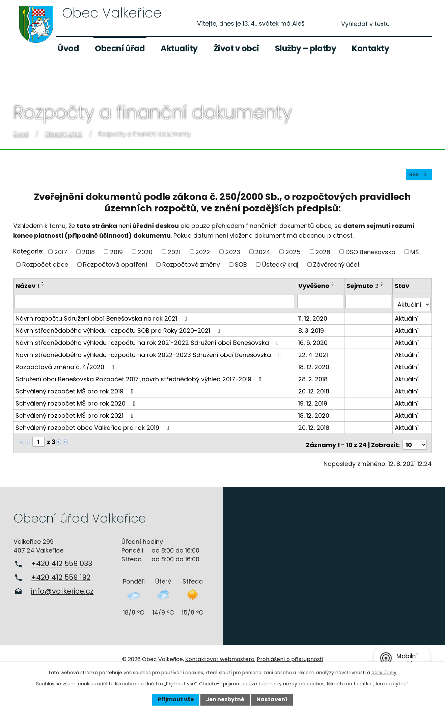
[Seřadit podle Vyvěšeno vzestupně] (334, 287)
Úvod (68, 48)
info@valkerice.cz (62, 589)
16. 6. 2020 (314, 343)
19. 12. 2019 (314, 404)
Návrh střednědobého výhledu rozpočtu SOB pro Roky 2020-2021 (119, 331)
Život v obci (236, 48)
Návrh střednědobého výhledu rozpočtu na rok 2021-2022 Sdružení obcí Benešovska (148, 343)
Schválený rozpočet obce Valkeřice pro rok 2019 (94, 428)
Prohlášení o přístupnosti (290, 657)
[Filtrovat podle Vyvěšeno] (321, 305)
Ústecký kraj (280, 269)
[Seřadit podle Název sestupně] (43, 290)
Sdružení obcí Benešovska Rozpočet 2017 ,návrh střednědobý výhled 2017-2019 (140, 380)
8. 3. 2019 (312, 331)
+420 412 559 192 (60, 575)
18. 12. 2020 (315, 368)
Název (27, 290)
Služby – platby (305, 48)
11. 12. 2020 (314, 319)
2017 (60, 256)
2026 (322, 256)
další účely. (384, 672)
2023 (232, 256)
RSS (417, 179)
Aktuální (407, 319)
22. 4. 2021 (314, 356)
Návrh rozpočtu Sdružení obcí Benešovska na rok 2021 (103, 319)
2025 (293, 256)
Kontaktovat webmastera (219, 657)
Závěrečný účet (336, 269)
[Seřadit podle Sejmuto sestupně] (383, 290)
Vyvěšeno (315, 290)
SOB (241, 269)
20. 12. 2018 (315, 392)
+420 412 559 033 (61, 561)
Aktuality (179, 48)
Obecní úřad (120, 48)
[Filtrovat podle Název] (155, 305)
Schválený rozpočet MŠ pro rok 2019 (76, 392)
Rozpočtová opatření (115, 269)
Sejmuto (363, 290)
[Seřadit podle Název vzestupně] (43, 287)
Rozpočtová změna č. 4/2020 (66, 368)
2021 (174, 256)
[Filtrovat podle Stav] (412, 305)
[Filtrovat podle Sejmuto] (369, 305)
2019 (116, 256)
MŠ (414, 256)
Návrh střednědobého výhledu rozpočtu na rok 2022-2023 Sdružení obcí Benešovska (149, 356)
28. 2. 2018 (314, 380)
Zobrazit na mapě (334, 564)
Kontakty (370, 48)
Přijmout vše (176, 699)
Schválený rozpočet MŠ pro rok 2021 (76, 416)
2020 (145, 256)
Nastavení (271, 699)
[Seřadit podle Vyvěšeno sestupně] (334, 290)
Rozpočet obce (45, 269)
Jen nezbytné (225, 699)
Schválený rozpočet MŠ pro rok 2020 (77, 404)
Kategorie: (28, 255)
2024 (262, 256)
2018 (88, 256)
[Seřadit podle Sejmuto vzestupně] (383, 287)
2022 (202, 256)
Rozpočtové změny (191, 269)
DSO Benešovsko (370, 256)
